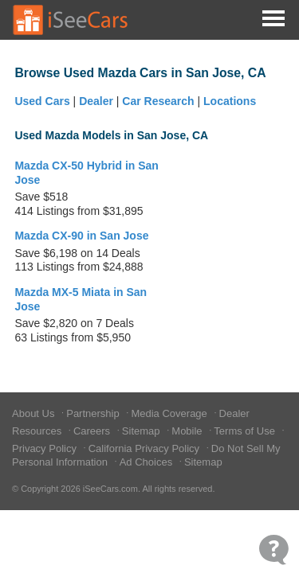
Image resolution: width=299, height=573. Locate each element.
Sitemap (142, 431)
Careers (93, 431)
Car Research (158, 101)
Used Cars (41, 101)
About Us (34, 413)
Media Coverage (170, 413)
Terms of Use (245, 431)
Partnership (94, 413)
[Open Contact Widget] (273, 549)
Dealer (96, 101)
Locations (229, 101)
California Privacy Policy (146, 448)
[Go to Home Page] (71, 20)
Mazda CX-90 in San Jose (81, 235)
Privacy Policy (46, 448)
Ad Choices (147, 462)
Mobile (188, 431)
